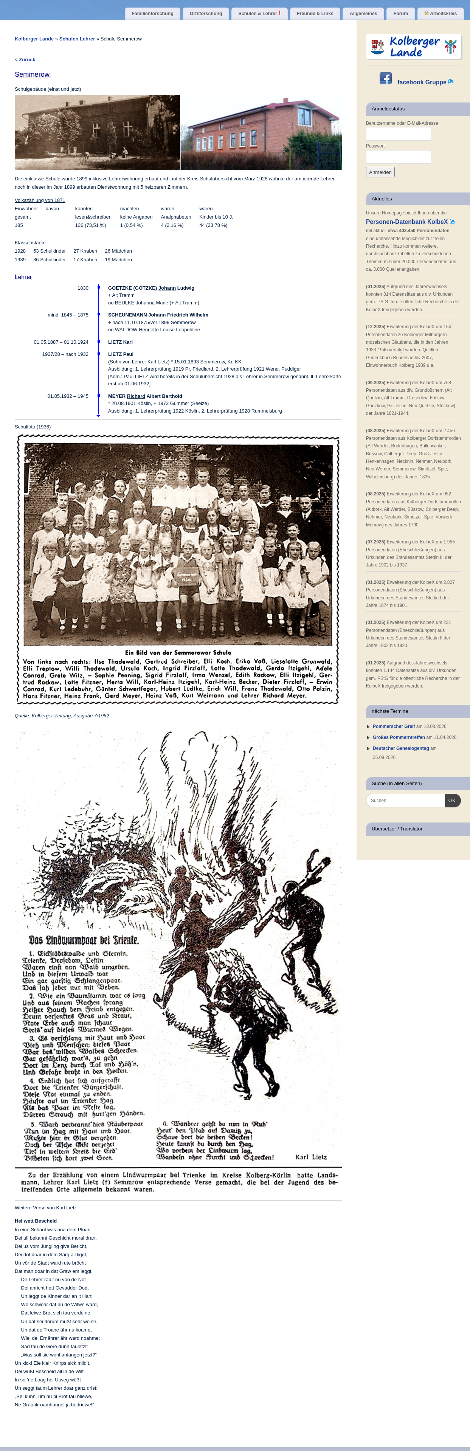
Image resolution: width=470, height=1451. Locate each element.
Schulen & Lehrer (260, 13)
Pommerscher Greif (394, 726)
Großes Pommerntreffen (399, 737)
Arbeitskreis (440, 13)
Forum (401, 13)
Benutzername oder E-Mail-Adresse (402, 123)
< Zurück (25, 59)
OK (450, 799)
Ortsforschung (206, 13)
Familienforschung (152, 13)
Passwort (375, 146)
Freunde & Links (315, 13)
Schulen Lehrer (77, 39)
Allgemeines (363, 13)
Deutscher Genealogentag (401, 748)
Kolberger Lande (34, 39)
